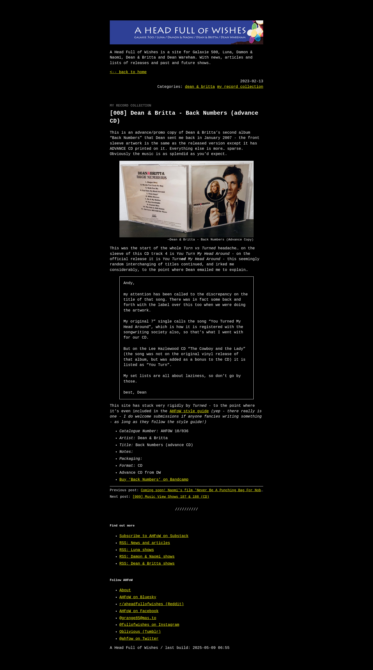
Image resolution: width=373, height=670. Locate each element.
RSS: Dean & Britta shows (147, 563)
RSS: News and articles (144, 543)
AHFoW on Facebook (138, 611)
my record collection (240, 87)
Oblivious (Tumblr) (140, 631)
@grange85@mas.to (137, 618)
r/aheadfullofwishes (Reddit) (151, 604)
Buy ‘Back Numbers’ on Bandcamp (153, 479)
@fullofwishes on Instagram (149, 625)
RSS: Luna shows (136, 550)
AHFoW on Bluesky (137, 597)
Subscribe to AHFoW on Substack (153, 536)
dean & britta (200, 87)
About (125, 590)
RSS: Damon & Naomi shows (147, 556)
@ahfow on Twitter (138, 638)
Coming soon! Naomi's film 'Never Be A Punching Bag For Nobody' (205, 490)
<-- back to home (128, 72)
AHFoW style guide (189, 411)
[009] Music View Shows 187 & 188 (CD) (171, 496)
